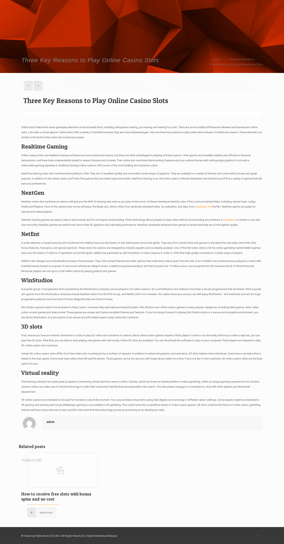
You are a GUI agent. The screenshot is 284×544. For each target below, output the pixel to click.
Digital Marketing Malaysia (101, 535)
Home (216, 59)
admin (50, 422)
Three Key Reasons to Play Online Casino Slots (236, 64)
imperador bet (203, 206)
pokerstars (229, 219)
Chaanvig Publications (242, 59)
